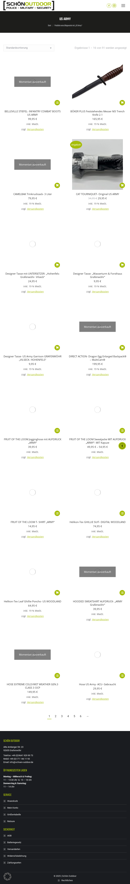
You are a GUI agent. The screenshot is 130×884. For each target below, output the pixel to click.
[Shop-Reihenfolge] (28, 48)
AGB (9, 548)
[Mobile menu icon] (123, 5)
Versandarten (13, 561)
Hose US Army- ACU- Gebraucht (97, 396)
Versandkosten (35, 81)
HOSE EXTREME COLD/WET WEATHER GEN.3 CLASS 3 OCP (32, 398)
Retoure (11, 533)
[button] (122, 102)
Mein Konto (12, 520)
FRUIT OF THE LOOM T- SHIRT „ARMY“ (33, 330)
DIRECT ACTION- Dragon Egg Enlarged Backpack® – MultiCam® (97, 262)
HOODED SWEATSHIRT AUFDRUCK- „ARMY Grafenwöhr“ (97, 363)
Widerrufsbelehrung (16, 568)
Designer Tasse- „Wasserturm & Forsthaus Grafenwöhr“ (97, 227)
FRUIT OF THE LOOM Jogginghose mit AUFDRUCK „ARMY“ (32, 297)
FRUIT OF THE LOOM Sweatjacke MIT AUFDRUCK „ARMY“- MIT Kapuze (97, 297)
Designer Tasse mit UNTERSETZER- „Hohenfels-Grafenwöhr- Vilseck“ (32, 227)
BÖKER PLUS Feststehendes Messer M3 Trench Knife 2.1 (97, 113)
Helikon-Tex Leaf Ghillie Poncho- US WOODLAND (32, 361)
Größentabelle (14, 527)
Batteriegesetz (14, 554)
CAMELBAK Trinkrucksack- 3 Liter (32, 146)
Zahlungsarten (14, 575)
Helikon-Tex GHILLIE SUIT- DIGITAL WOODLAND (98, 330)
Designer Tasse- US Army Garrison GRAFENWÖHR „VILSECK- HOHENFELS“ (32, 262)
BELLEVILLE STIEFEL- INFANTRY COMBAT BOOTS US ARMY (33, 65)
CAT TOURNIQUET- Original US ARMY (97, 194)
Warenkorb (12, 513)
